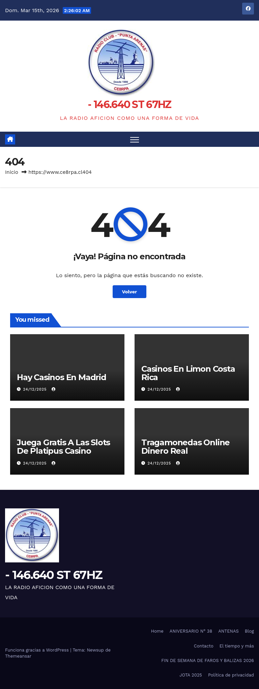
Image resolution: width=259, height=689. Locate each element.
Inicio (11, 172)
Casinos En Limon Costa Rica (188, 373)
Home (157, 631)
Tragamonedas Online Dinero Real (185, 447)
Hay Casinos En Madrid (61, 377)
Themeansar (18, 656)
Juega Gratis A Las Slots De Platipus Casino (63, 447)
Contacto (203, 645)
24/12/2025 (35, 389)
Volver (129, 291)
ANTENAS (228, 631)
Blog (249, 631)
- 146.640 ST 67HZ (129, 104)
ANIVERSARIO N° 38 (191, 631)
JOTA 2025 (190, 675)
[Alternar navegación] (134, 139)
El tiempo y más (237, 645)
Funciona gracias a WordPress (37, 650)
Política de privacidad (231, 675)
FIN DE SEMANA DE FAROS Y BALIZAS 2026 (207, 660)
